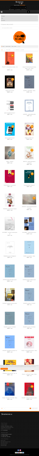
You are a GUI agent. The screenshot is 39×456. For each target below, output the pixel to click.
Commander (18, 9)
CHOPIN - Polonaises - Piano (29, 90)
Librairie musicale (8, 46)
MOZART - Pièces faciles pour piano (29, 397)
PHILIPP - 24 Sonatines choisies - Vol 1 (9, 68)
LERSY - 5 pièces (9, 161)
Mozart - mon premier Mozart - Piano (29, 350)
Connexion (24, 9)
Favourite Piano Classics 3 (29, 185)
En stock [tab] (3, 20)
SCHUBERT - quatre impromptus (29, 232)
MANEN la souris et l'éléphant (10, 256)
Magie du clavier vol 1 (29, 137)
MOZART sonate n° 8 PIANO (10, 326)
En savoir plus (34, 366)
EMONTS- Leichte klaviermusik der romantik (29, 207)
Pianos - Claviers (14, 46)
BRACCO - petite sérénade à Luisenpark (29, 162)
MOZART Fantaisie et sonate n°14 (10, 350)
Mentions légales (4, 445)
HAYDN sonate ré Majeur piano (29, 279)
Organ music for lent (10, 90)
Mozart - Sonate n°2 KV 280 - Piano (9, 397)
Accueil (3, 46)
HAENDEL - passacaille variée (29, 114)
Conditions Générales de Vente (6, 441)
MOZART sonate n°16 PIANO (29, 326)
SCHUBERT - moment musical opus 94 (9, 233)
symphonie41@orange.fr (7, 428)
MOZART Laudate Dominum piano (10, 303)
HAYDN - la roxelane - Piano (29, 256)
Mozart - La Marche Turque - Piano (29, 374)
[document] (19, 367)
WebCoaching (27, 454)
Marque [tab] (3, 16)
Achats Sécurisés (4, 444)
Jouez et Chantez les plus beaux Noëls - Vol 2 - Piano (29, 68)
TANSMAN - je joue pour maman (10, 208)
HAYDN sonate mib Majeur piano (10, 279)
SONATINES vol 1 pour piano (10, 185)
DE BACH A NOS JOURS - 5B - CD (10, 373)
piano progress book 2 (9, 137)
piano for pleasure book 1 (9, 112)
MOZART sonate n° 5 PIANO (29, 303)
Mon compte (12, 9)
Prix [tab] (2, 18)
